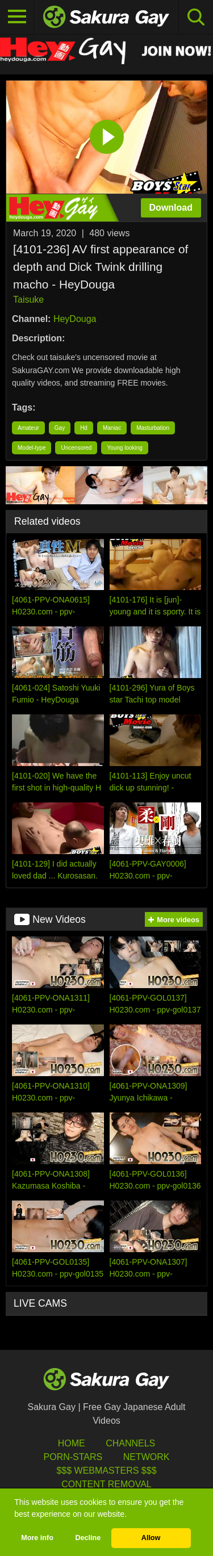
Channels (130, 1443)
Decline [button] (88, 1538)
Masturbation (152, 428)
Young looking (124, 448)
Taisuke (28, 299)
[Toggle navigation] (17, 17)
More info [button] (37, 1538)
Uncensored (76, 448)
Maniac (112, 428)
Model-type (31, 448)
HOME (71, 1443)
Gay (60, 428)
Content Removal (106, 1484)
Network (146, 1457)
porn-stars (73, 1457)
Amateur (28, 428)
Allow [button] (151, 1538)
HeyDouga (75, 319)
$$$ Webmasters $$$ (106, 1470)
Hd (83, 428)
